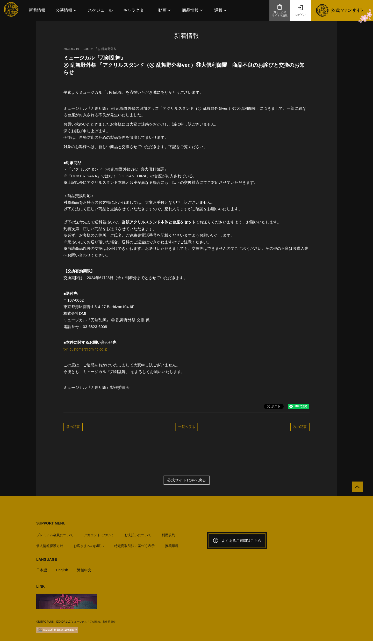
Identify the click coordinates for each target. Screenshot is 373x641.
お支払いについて (137, 533)
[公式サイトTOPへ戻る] (355, 489)
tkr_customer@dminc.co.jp (86, 349)
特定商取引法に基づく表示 (134, 544)
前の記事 (73, 426)
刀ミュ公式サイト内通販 (280, 10)
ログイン (300, 10)
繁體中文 (86, 568)
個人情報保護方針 (49, 544)
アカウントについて (99, 533)
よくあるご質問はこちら (237, 540)
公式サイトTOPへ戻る (186, 480)
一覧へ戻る (186, 426)
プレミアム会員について (54, 533)
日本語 (42, 568)
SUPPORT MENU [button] (51, 523)
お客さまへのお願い (89, 544)
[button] (67, 10)
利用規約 (168, 533)
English (63, 568)
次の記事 (300, 426)
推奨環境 (171, 544)
